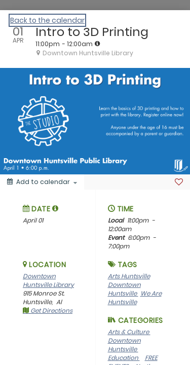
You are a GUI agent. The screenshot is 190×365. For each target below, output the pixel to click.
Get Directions (47, 310)
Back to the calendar (47, 20)
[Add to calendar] (42, 182)
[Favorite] (178, 182)
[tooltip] (97, 44)
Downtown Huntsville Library (48, 280)
